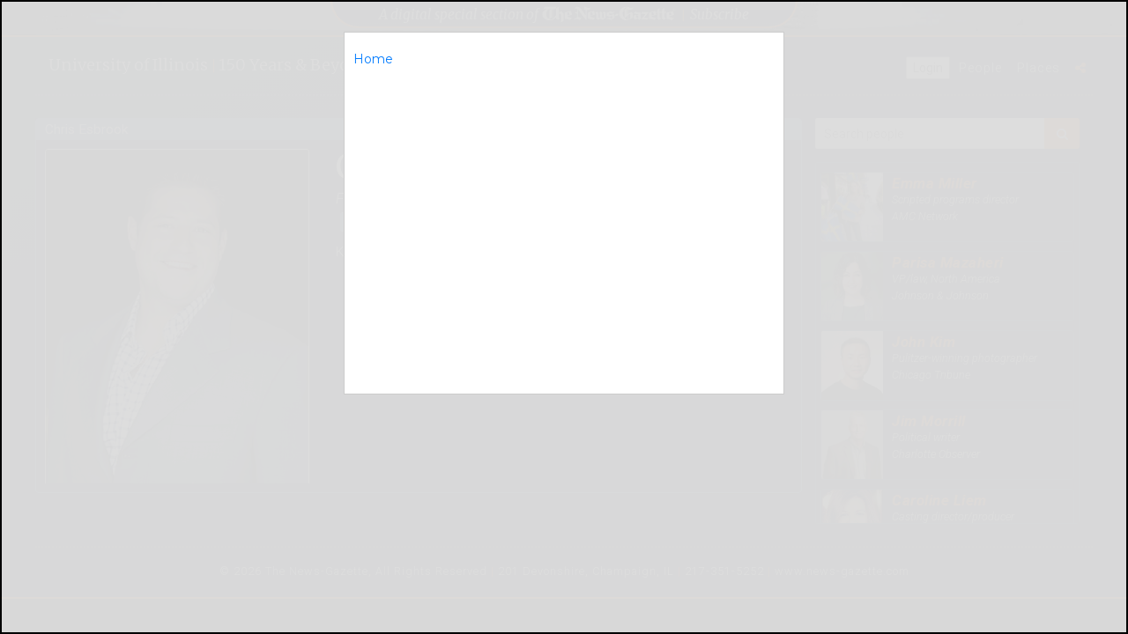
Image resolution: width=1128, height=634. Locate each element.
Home (373, 59)
